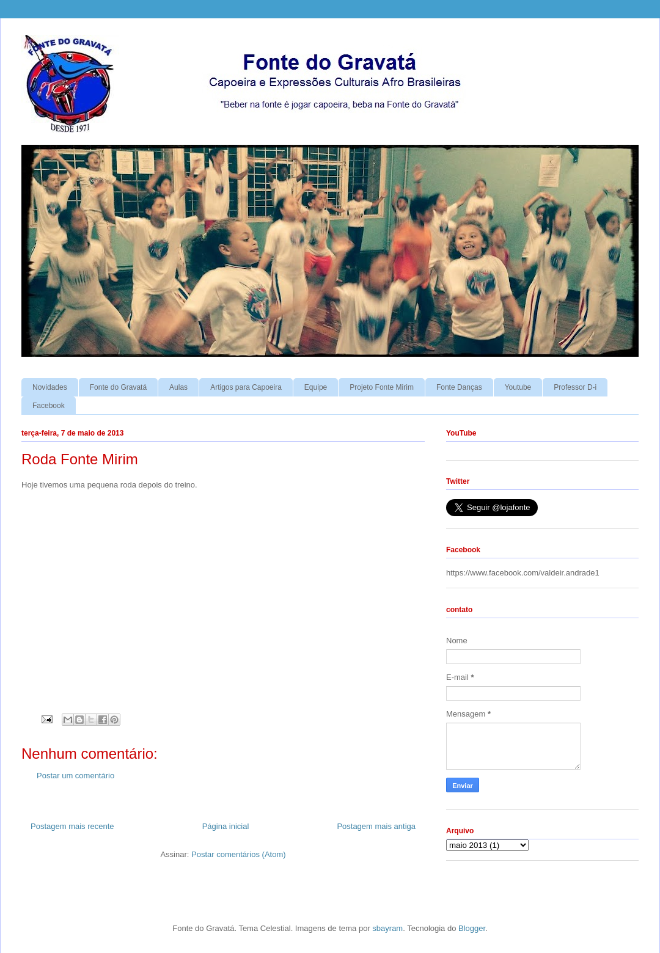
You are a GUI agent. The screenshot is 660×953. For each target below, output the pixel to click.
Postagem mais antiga (376, 826)
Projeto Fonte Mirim (382, 387)
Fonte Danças (459, 387)
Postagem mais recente (72, 826)
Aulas (178, 387)
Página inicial (225, 826)
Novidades (49, 387)
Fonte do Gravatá (118, 387)
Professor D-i (575, 387)
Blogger (471, 928)
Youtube (518, 387)
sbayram (387, 928)
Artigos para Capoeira (246, 387)
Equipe (315, 387)
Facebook (48, 405)
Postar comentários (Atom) (238, 854)
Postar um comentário (75, 775)
